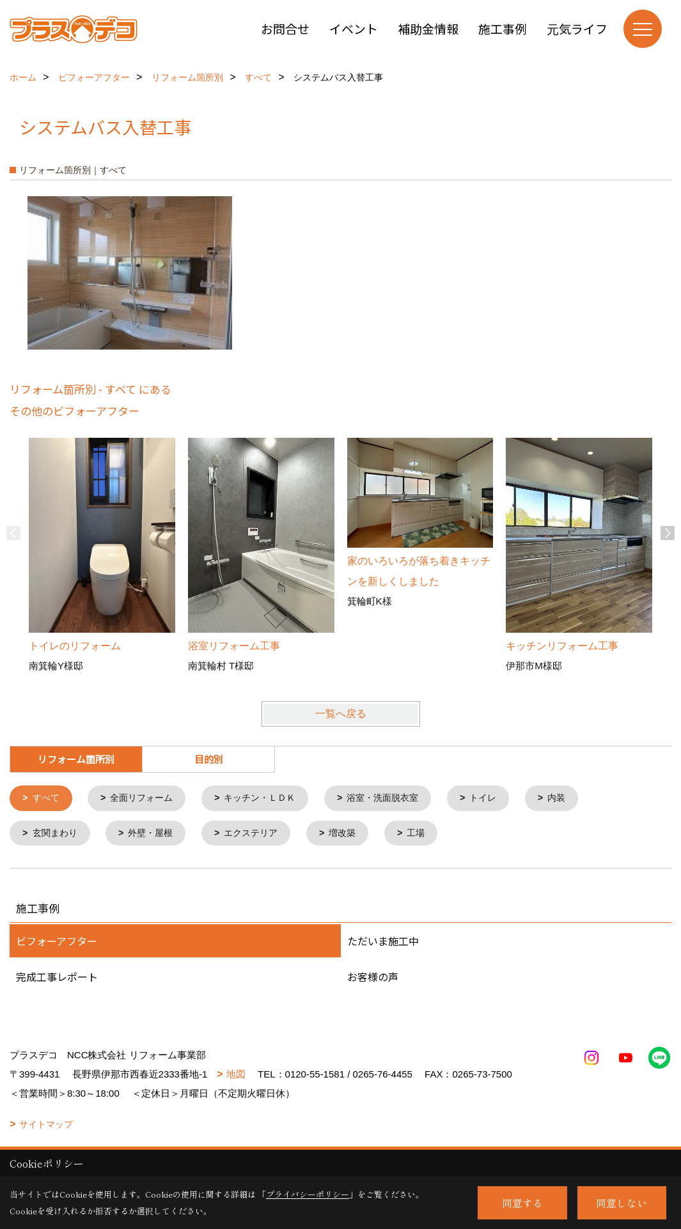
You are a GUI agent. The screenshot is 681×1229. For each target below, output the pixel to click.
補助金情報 (428, 28)
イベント (353, 28)
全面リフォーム (146, 798)
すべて (47, 798)
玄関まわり (57, 834)
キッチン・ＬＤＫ (270, 798)
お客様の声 (372, 978)
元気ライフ (577, 28)
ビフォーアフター (56, 942)
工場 (431, 834)
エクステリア (261, 834)
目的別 (208, 759)
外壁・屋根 (156, 834)
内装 (579, 798)
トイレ (503, 798)
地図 (236, 1076)
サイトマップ (46, 1126)
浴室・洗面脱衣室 (399, 798)
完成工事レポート (57, 978)
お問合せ (285, 28)
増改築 (355, 834)
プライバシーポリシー (307, 1194)
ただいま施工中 (383, 942)
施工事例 (502, 28)
